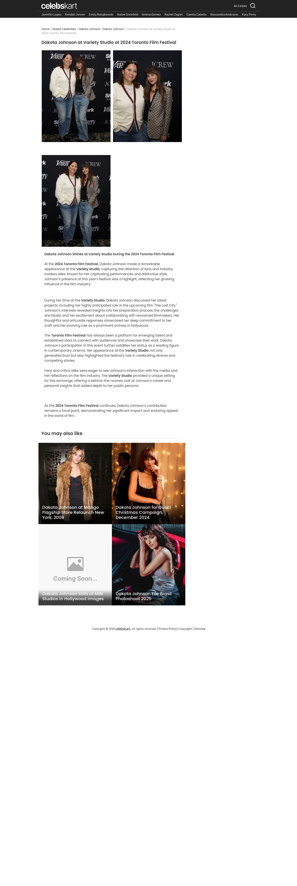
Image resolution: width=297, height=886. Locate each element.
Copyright (185, 629)
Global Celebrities (64, 29)
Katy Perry (249, 14)
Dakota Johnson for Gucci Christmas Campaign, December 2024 (143, 512)
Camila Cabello (196, 14)
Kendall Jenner (75, 14)
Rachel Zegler (173, 14)
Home (46, 29)
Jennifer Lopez (51, 14)
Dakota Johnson (89, 29)
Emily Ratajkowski (101, 14)
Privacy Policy (167, 629)
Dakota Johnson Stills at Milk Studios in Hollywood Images (73, 596)
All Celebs (240, 6)
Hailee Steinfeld (127, 14)
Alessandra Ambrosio (224, 14)
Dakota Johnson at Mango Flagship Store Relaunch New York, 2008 (73, 512)
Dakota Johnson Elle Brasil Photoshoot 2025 (144, 596)
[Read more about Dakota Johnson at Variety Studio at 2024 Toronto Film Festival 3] (76, 201)
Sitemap (199, 629)
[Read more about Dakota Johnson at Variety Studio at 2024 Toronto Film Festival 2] (147, 96)
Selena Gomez (151, 14)
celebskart (122, 628)
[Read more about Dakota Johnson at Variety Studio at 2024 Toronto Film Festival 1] (76, 96)
